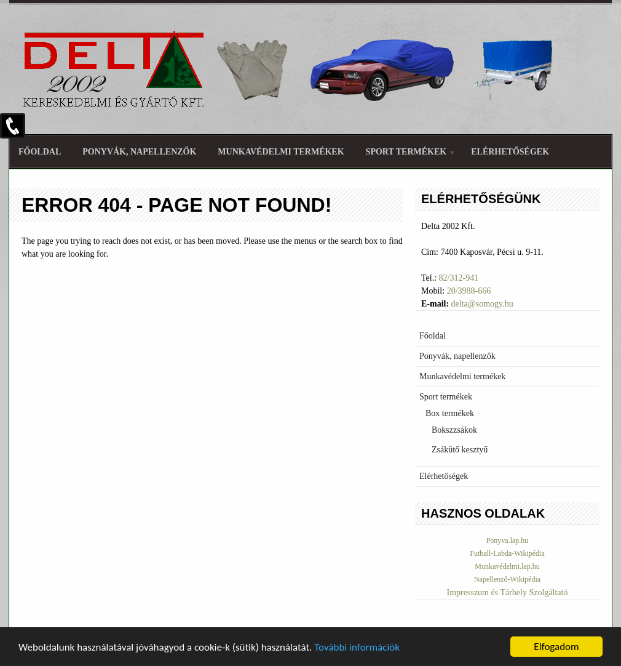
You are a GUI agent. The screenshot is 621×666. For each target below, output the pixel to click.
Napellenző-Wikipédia (507, 579)
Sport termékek (406, 153)
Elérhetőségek (510, 151)
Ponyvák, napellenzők (139, 151)
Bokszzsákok (454, 430)
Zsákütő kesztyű (460, 449)
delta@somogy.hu (482, 303)
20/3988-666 (469, 290)
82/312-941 (459, 278)
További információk (357, 648)
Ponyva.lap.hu (507, 540)
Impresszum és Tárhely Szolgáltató (507, 592)
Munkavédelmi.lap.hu (507, 566)
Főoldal (39, 151)
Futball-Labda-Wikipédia (507, 553)
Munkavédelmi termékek (281, 151)
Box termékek (449, 413)
